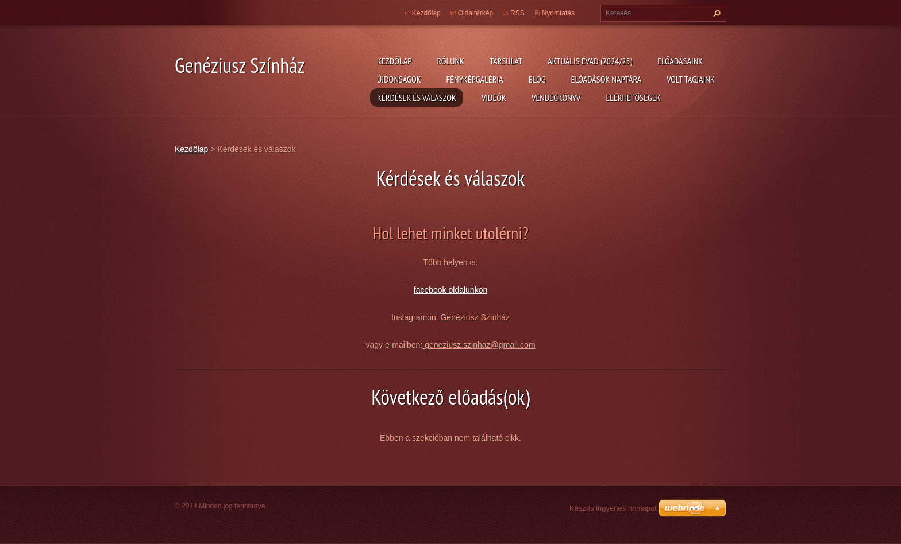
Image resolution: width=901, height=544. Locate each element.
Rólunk (450, 61)
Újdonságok (399, 79)
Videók (494, 97)
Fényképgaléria (474, 79)
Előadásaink (680, 61)
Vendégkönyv (556, 97)
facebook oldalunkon (450, 289)
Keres (715, 13)
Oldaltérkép (475, 13)
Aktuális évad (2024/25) (590, 61)
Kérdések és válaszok (416, 97)
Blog (537, 79)
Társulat (506, 61)
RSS (517, 13)
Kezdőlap (394, 61)
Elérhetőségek (633, 97)
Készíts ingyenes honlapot (613, 508)
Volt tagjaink (691, 79)
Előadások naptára (606, 79)
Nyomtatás (558, 13)
